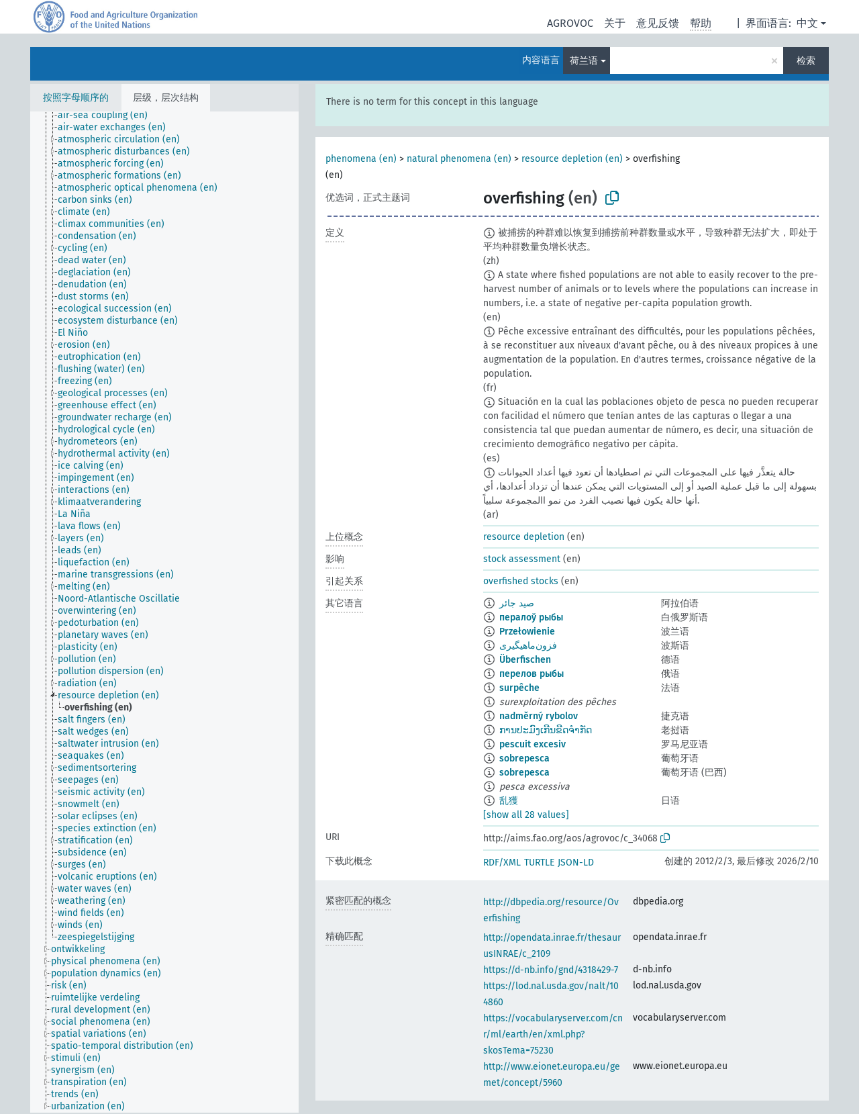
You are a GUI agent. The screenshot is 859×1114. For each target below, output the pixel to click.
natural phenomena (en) (459, 159)
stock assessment (521, 559)
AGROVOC (570, 23)
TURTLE (539, 862)
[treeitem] (108, 115)
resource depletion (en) (572, 159)
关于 (614, 23)
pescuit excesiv (532, 744)
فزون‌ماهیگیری (528, 645)
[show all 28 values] (526, 815)
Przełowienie (527, 631)
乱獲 (508, 800)
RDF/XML (502, 862)
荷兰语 (584, 60)
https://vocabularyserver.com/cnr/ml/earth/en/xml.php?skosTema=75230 (553, 1034)
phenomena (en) (361, 159)
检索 (806, 60)
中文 (807, 23)
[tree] (164, 612)
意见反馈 (657, 23)
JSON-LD (576, 862)
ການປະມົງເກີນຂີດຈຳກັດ (545, 730)
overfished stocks (520, 581)
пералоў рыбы (531, 617)
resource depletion (523, 537)
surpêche (519, 688)
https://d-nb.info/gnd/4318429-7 (550, 970)
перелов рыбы (531, 674)
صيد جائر (516, 603)
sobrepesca (524, 758)
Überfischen (525, 659)
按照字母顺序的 (76, 97)
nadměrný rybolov (538, 716)
